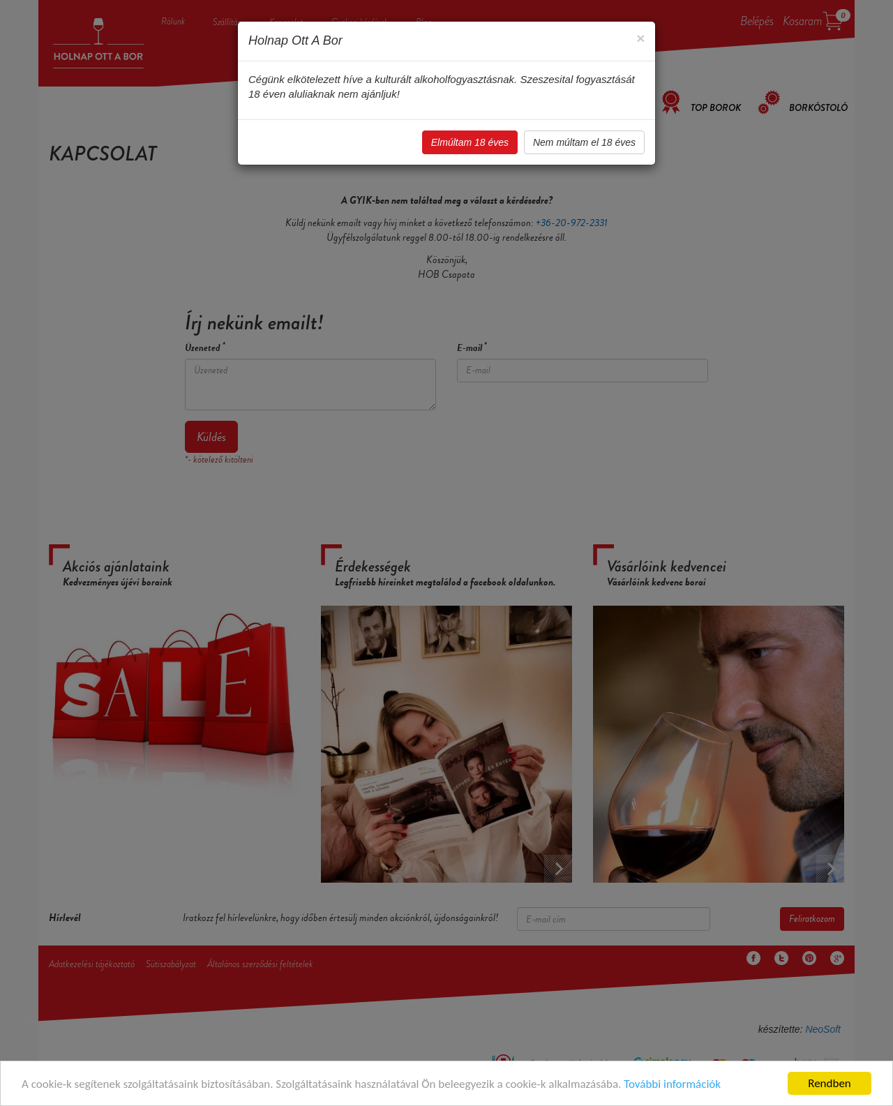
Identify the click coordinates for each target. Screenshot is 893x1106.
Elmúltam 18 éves (470, 142)
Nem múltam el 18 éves (584, 142)
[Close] (640, 38)
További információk (672, 1084)
